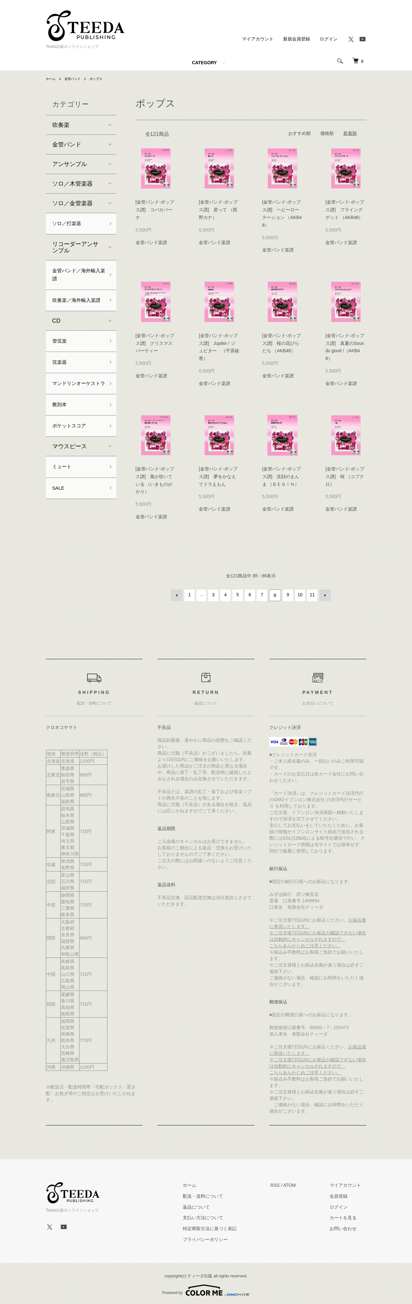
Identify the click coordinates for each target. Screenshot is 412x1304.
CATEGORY (204, 62)
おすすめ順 (299, 133)
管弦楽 (61, 358)
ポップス (102, 78)
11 (311, 594)
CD (56, 337)
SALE (59, 526)
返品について (211, 1205)
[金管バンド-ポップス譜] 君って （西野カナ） (218, 209)
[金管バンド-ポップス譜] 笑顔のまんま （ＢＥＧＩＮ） (283, 476)
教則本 (61, 437)
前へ (178, 595)
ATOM (299, 1183)
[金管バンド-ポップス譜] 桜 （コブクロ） (344, 476)
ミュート (63, 503)
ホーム (51, 78)
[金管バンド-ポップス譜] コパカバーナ (155, 209)
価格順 (327, 133)
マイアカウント (257, 38)
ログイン (329, 38)
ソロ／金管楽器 (72, 203)
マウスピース (69, 482)
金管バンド (76, 78)
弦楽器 (61, 382)
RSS (285, 1183)
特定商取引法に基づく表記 (225, 1227)
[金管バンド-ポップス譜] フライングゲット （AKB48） (346, 209)
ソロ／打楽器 (69, 224)
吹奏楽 (61, 125)
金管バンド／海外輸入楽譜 (75, 278)
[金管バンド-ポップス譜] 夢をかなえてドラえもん (218, 476)
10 (299, 594)
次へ (324, 595)
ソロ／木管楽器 (72, 183)
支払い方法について (218, 1216)
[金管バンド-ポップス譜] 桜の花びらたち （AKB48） (281, 343)
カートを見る (348, 1216)
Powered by (206, 1288)
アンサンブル (69, 164)
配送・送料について (218, 1194)
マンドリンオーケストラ (75, 409)
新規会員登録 (296, 38)
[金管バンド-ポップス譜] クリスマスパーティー (155, 343)
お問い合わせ (348, 1227)
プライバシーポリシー (220, 1238)
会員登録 (344, 1194)
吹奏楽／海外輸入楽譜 (75, 311)
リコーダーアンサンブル (75, 249)
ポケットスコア (72, 460)
